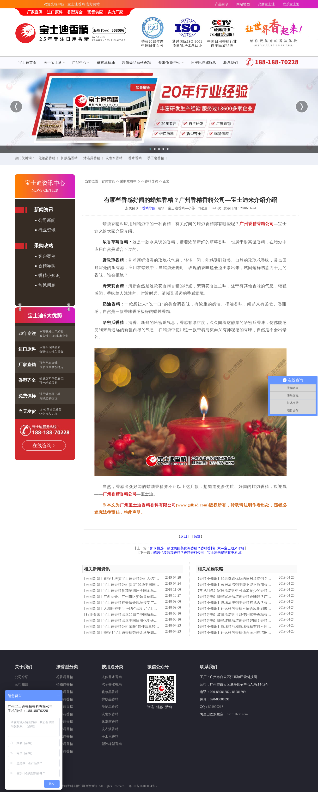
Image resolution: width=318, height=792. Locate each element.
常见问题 (46, 285)
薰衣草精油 (106, 63)
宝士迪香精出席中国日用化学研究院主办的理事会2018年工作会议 (156, 620)
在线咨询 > (43, 445)
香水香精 (135, 158)
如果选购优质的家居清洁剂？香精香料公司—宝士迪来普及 (267, 579)
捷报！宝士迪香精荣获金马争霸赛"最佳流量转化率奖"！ (148, 632)
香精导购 (46, 266)
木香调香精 (64, 714)
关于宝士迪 (54, 63)
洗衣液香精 (110, 729)
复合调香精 (64, 744)
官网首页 (108, 181)
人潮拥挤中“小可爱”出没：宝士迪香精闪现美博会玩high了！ (152, 608)
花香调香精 (64, 677)
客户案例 (46, 256)
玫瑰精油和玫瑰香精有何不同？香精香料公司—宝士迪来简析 (269, 626)
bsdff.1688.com (237, 714)
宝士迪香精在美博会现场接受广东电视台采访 (140, 602)
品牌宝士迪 (266, 4)
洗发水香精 (114, 158)
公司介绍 (21, 677)
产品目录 (221, 4)
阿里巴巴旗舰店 (203, 63)
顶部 (197, 536)
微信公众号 (158, 666)
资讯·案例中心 (171, 63)
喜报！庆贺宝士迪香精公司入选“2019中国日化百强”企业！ (150, 579)
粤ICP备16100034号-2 (143, 786)
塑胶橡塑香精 (112, 744)
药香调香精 (64, 707)
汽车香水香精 (112, 684)
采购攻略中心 (130, 181)
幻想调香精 (64, 729)
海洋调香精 (64, 721)
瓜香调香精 (64, 699)
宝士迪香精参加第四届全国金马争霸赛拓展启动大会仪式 (149, 591)
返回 (183, 536)
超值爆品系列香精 (136, 63)
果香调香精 (64, 692)
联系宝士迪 (291, 4)
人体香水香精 (112, 677)
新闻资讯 (43, 209)
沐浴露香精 (91, 158)
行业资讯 (46, 230)
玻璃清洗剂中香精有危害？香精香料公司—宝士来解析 (264, 602)
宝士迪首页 (27, 63)
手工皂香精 (155, 158)
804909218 (215, 707)
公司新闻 (46, 220)
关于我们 (23, 666)
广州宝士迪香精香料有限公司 (148, 505)
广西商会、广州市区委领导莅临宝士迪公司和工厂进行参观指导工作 (158, 596)
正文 (166, 181)
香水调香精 (64, 736)
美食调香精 (64, 751)
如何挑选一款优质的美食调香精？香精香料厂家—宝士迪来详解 (197, 548)
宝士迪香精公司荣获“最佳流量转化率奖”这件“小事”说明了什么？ (155, 626)
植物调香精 (64, 684)
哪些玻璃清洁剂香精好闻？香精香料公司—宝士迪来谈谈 (262, 620)
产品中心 (81, 63)
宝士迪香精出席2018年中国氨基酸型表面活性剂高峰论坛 (149, 614)
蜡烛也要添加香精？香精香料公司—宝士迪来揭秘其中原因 (197, 552)
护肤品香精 (69, 158)
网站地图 (243, 4)
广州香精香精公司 (256, 224)
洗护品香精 (110, 707)
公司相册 (21, 684)
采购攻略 (43, 245)
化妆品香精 (46, 158)
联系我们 (230, 63)
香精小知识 (49, 275)
